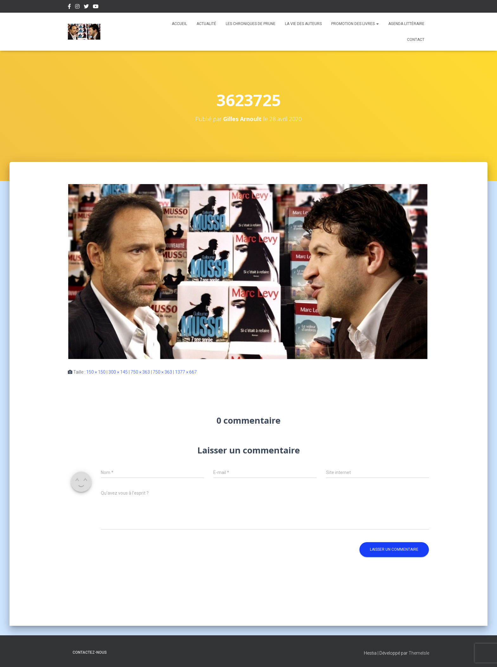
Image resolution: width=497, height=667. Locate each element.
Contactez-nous (90, 652)
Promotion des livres (355, 24)
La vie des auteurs (303, 24)
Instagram (77, 7)
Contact (415, 39)
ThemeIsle (419, 653)
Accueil (179, 24)
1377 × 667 (186, 372)
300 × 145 (118, 372)
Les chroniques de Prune (250, 24)
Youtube (96, 7)
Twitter (86, 7)
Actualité (206, 24)
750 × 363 (140, 372)
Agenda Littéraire (406, 24)
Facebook (69, 7)
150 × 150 (96, 372)
